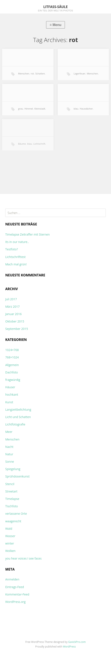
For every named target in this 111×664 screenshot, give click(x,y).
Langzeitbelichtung (18, 409)
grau (20, 108)
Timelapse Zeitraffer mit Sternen (27, 234)
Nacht (9, 447)
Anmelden (12, 579)
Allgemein (12, 365)
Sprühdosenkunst (17, 476)
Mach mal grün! (16, 264)
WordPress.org (15, 602)
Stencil (9, 484)
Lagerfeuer (80, 73)
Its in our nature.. (17, 242)
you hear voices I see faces (23, 558)
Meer (8, 432)
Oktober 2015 (14, 321)
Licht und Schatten (18, 417)
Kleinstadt (39, 108)
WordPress (69, 646)
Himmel (28, 108)
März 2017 (12, 307)
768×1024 (12, 357)
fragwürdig (12, 380)
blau (76, 108)
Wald (8, 529)
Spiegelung (12, 469)
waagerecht (13, 521)
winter (9, 543)
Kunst (9, 402)
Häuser (10, 387)
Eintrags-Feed (14, 587)
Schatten (40, 73)
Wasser (10, 536)
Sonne (9, 462)
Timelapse (12, 499)
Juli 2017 (11, 299)
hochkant (11, 394)
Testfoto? (11, 249)
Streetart (11, 491)
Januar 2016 (13, 314)
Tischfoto (11, 506)
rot (32, 73)
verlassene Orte (16, 514)
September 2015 (16, 329)
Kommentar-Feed (17, 594)
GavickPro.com (77, 642)
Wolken (10, 551)
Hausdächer (86, 108)
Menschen (23, 73)
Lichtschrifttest (15, 257)
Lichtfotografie (15, 424)
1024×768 (12, 350)
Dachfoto (11, 372)
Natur (9, 454)
